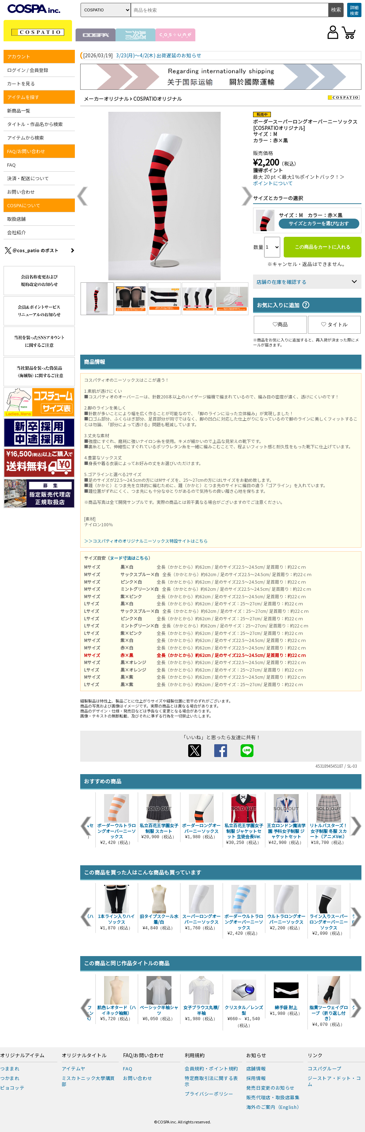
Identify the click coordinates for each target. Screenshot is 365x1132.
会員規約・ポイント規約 (211, 1068)
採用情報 (256, 1078)
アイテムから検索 (25, 137)
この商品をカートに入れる (322, 247)
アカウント (18, 56)
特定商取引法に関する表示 (211, 1081)
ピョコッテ (12, 1087)
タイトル (334, 324)
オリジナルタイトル (84, 1055)
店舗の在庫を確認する (282, 281)
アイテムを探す (23, 97)
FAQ (11, 164)
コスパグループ (324, 1068)
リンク (315, 1055)
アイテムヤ (74, 1068)
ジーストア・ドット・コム (334, 1081)
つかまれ (10, 1078)
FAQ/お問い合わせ (26, 151)
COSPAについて (23, 205)
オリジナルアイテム (22, 1055)
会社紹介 (16, 232)
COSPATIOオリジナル (157, 98)
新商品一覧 (18, 110)
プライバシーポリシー (209, 1093)
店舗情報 (256, 1068)
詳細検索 (354, 10)
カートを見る (21, 83)
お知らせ (256, 1055)
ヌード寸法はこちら (129, 558)
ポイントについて (273, 183)
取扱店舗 (16, 218)
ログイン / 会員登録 (27, 70)
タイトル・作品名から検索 (35, 124)
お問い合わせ (21, 191)
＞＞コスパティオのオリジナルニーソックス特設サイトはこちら (146, 541)
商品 (280, 324)
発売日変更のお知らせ (270, 1087)
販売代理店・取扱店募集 (273, 1097)
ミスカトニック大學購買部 (88, 1081)
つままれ (10, 1068)
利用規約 (195, 1055)
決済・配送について (28, 178)
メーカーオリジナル (106, 98)
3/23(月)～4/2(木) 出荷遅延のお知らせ (158, 55)
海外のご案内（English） (274, 1107)
